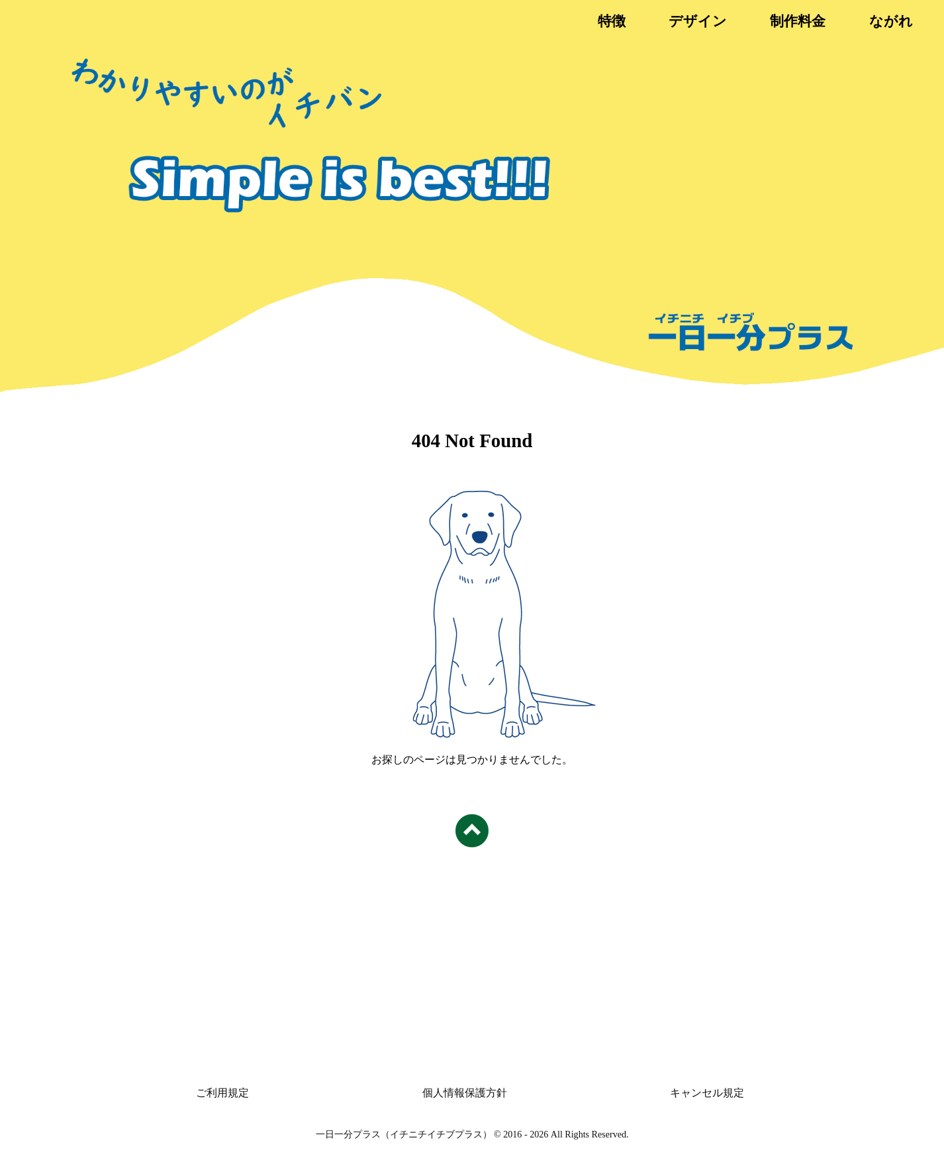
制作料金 (798, 20)
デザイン (698, 20)
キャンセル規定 (707, 1092)
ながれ (891, 20)
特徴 (612, 20)
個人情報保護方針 (464, 1092)
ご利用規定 (222, 1092)
